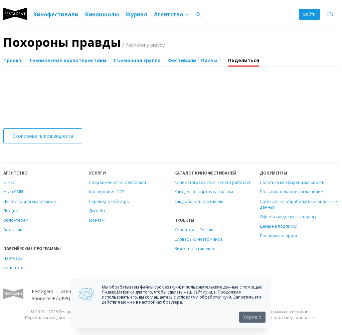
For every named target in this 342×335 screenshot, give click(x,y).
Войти (309, 14)
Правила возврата (278, 235)
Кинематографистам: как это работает (212, 182)
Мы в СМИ (13, 191)
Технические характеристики (67, 60)
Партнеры (13, 258)
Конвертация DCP (107, 191)
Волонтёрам (15, 220)
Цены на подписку (278, 226)
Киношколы (102, 14)
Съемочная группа (137, 60)
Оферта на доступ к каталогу (288, 216)
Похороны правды (84, 42)
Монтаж (97, 220)
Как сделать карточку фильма (203, 191)
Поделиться (243, 60)
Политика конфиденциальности (292, 182)
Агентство (171, 14)
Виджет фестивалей (194, 248)
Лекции (10, 210)
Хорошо (252, 317)
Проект (12, 60)
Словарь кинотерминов (198, 239)
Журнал (136, 14)
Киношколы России (194, 229)
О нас (9, 182)
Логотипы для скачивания (29, 201)
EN (330, 14)
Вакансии (13, 229)
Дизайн (97, 210)
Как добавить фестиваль (198, 201)
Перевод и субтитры (109, 201)
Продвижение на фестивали (117, 182)
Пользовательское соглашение (291, 191)
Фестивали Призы (194, 60)
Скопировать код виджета (43, 136)
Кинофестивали (55, 14)
